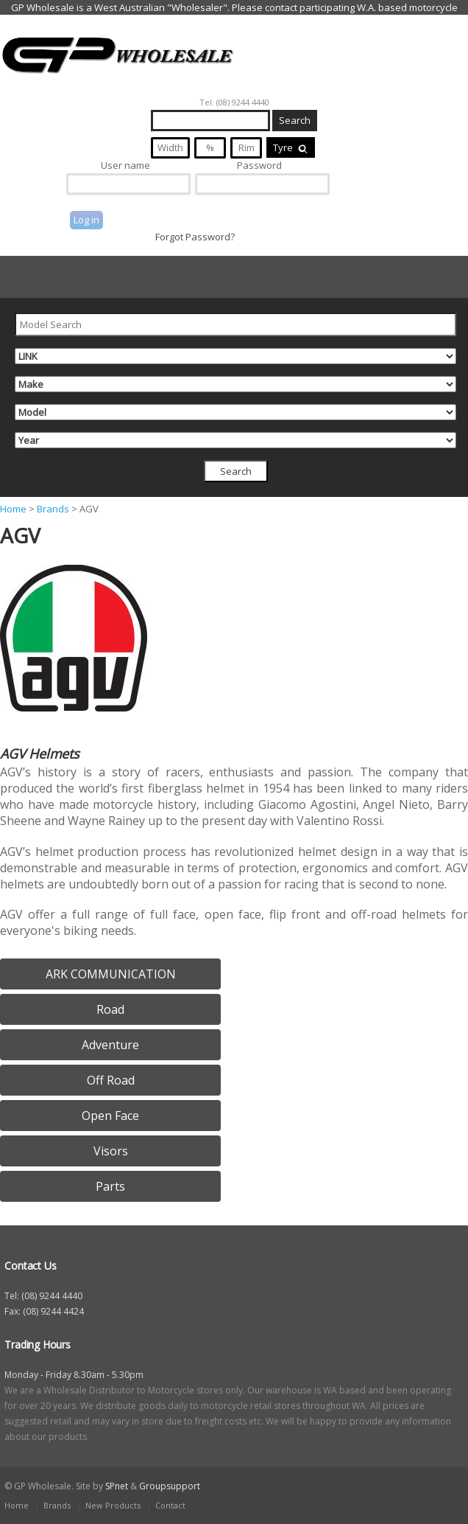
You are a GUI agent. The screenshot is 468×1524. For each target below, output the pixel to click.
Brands (53, 508)
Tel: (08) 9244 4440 (234, 102)
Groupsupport (169, 1486)
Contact (170, 1505)
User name (125, 165)
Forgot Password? (195, 236)
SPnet (116, 1486)
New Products (113, 1505)
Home (13, 508)
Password (259, 165)
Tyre (290, 147)
